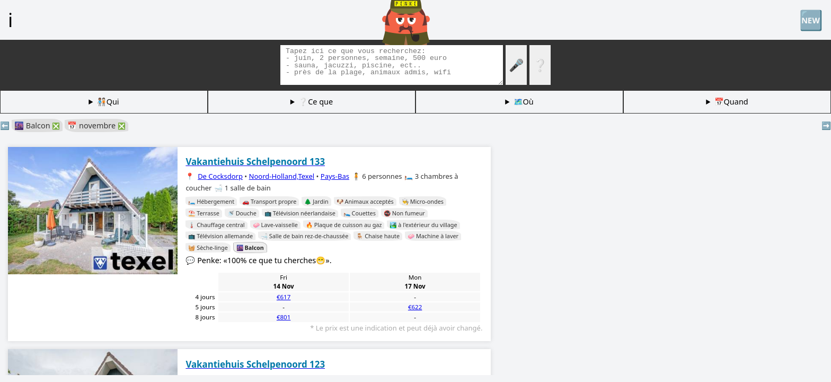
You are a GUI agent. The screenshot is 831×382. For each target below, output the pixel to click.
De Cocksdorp (220, 176)
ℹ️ (10, 19)
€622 (415, 307)
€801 (283, 317)
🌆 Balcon (37, 125)
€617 (283, 297)
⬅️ (5, 125)
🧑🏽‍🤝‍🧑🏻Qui (108, 102)
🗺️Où (524, 102)
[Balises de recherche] (391, 65)
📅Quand (731, 102)
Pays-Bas (335, 176)
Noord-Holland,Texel (282, 176)
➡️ (826, 125)
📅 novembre (96, 125)
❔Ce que (315, 102)
